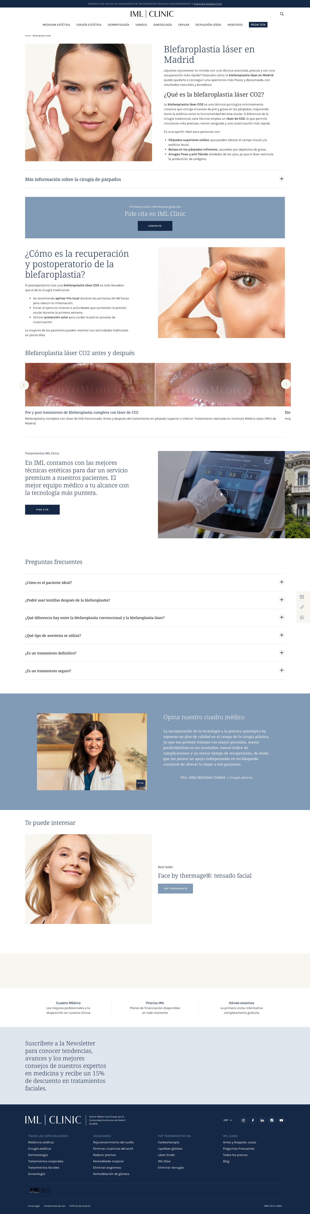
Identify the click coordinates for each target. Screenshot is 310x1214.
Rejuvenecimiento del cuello (113, 1142)
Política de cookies (80, 1206)
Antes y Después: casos (239, 1142)
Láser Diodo (166, 1155)
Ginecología (36, 1174)
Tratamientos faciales (43, 1167)
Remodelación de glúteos (111, 1174)
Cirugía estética (39, 1148)
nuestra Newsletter (208, 3)
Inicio (27, 36)
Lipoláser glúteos (170, 1148)
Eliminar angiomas (107, 1167)
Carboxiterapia (168, 1142)
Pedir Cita (258, 24)
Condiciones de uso (54, 1206)
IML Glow (164, 1161)
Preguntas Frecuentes (238, 1148)
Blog (226, 1161)
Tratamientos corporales (45, 1161)
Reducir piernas (104, 1155)
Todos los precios (235, 1155)
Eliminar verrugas (171, 1167)
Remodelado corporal (108, 1161)
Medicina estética (41, 1142)
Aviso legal (34, 1206)
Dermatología (38, 1155)
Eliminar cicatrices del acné (113, 1148)
